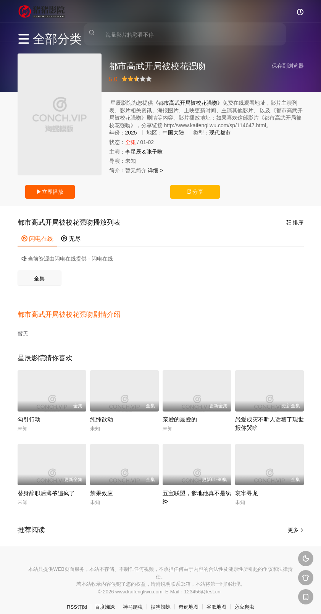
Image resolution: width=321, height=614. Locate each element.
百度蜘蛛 (105, 599)
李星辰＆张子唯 (144, 152)
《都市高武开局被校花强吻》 (188, 103)
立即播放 (50, 192)
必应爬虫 (244, 599)
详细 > (155, 170)
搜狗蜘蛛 (161, 599)
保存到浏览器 (288, 66)
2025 (131, 133)
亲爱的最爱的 (180, 411)
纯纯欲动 (101, 411)
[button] (73, 310)
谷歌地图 (216, 599)
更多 (296, 522)
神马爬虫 (133, 599)
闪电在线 (37, 238)
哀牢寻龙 (246, 485)
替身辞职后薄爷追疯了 (46, 485)
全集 (39, 278)
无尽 (71, 238)
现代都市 (220, 133)
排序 (295, 222)
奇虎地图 (188, 599)
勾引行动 (29, 411)
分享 (195, 192)
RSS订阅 (77, 599)
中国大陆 (173, 133)
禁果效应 (101, 485)
